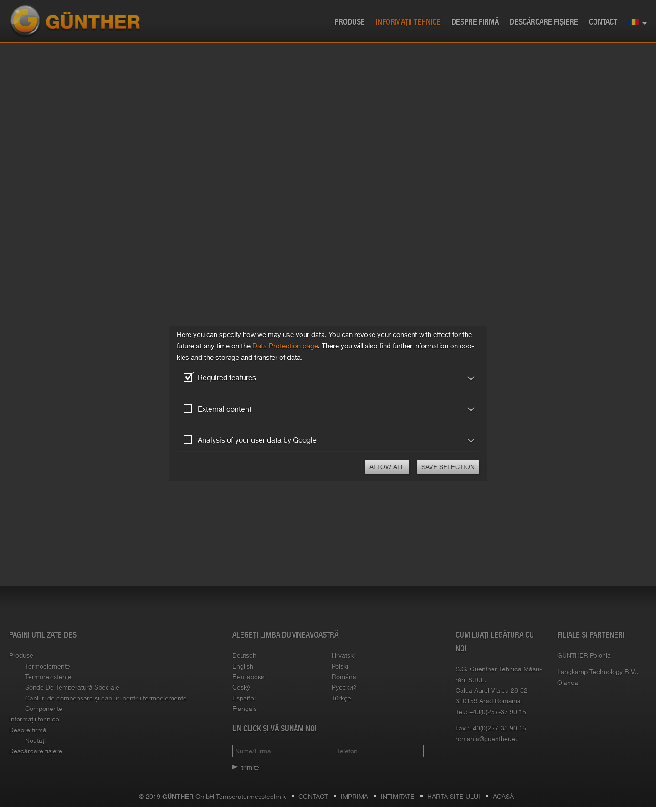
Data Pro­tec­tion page (285, 346)
